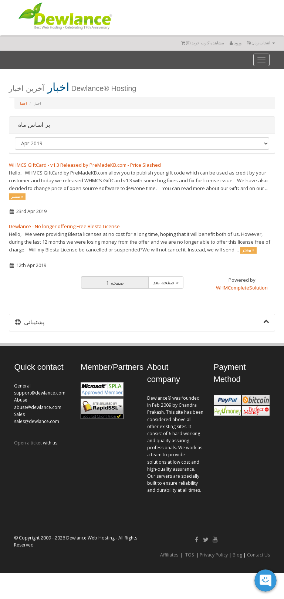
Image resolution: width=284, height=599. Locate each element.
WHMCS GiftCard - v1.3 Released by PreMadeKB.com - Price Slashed (85, 165)
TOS (189, 555)
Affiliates (169, 555)
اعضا (23, 103)
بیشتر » (17, 196)
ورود (235, 42)
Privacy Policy (214, 555)
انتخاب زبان (261, 42)
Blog (237, 555)
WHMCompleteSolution (242, 287)
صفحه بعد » (166, 282)
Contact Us (258, 555)
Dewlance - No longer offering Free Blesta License (64, 226)
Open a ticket (28, 443)
